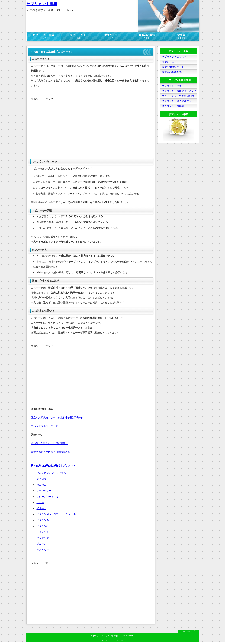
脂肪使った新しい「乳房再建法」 (49, 443)
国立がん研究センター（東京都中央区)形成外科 (57, 417)
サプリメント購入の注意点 (176, 101)
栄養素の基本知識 (172, 72)
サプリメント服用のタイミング (179, 91)
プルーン (41, 543)
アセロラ (41, 479)
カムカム (41, 484)
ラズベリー (43, 549)
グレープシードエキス (49, 496)
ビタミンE (42, 532)
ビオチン (41, 508)
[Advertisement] (90, 128)
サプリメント (78, 36)
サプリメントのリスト (174, 56)
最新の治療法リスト (173, 67)
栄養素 (181, 36)
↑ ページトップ (188, 631)
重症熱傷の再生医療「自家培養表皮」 (52, 452)
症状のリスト (112, 36)
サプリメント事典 (42, 4)
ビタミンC (42, 526)
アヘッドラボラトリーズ (44, 426)
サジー (40, 502)
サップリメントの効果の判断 (178, 96)
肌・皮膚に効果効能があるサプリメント (53, 465)
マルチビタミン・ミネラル (51, 473)
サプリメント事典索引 (174, 106)
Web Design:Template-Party (112, 640)
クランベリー (44, 490)
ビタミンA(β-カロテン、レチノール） (57, 514)
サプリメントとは (172, 86)
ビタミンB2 (43, 520)
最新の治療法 (147, 36)
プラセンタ (43, 538)
